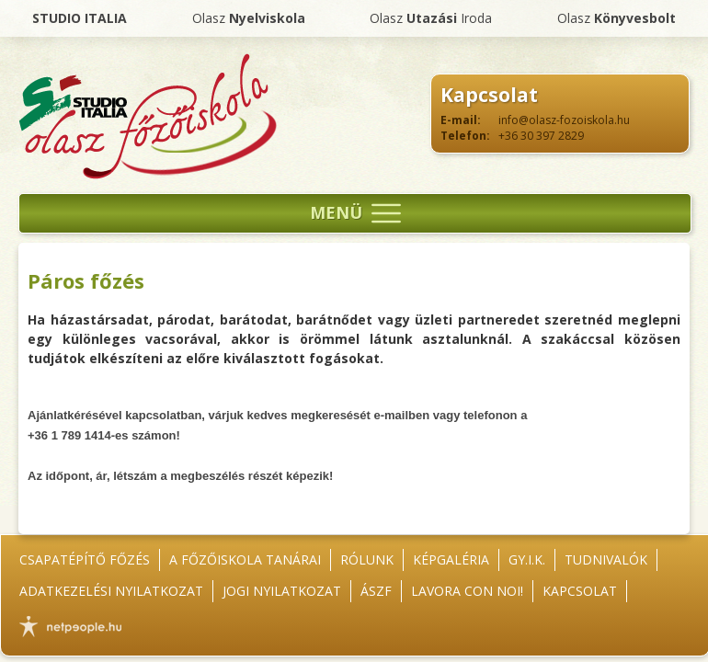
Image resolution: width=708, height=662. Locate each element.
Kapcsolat (579, 590)
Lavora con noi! (467, 590)
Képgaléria (451, 559)
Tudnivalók (606, 559)
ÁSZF (376, 590)
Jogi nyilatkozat (282, 590)
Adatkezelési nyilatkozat (111, 590)
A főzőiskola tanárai (245, 559)
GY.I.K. (526, 559)
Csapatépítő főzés (84, 559)
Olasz (248, 18)
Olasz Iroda (431, 18)
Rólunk (367, 559)
